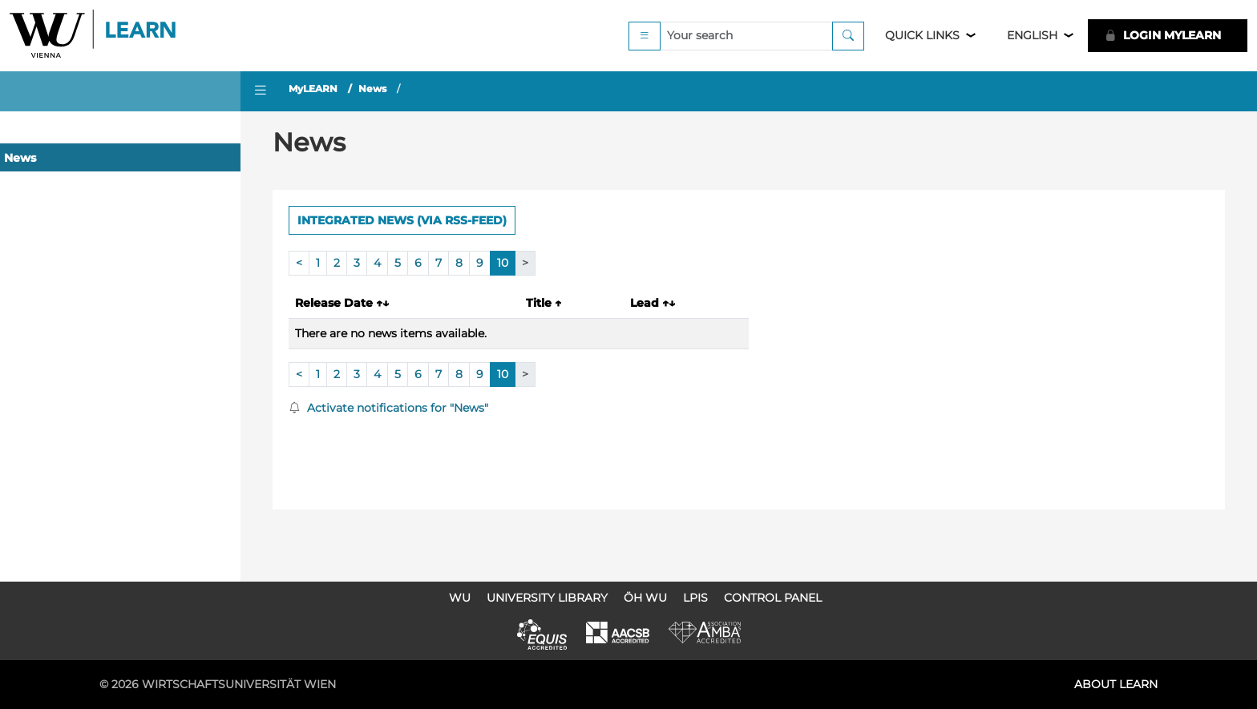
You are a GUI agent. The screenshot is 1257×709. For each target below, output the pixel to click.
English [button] (1032, 35)
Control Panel (773, 597)
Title (543, 303)
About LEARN (1116, 684)
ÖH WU (645, 597)
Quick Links (922, 35)
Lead (652, 303)
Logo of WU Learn (94, 36)
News (20, 158)
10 (502, 263)
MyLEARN (313, 89)
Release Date (342, 303)
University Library (547, 597)
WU (460, 597)
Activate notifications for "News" (388, 408)
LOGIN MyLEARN (1163, 35)
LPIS (695, 597)
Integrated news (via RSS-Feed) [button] (402, 220)
